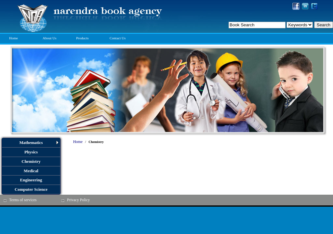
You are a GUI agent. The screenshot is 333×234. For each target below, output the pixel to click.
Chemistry (31, 161)
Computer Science (31, 189)
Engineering (31, 179)
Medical (31, 170)
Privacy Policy (78, 200)
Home (13, 38)
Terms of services (22, 200)
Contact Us (118, 38)
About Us (49, 38)
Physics (31, 152)
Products (82, 38)
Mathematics (31, 142)
